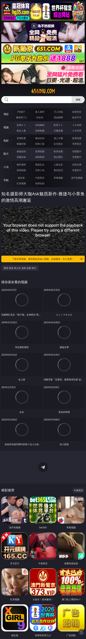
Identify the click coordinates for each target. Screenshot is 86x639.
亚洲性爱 (21, 138)
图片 (6, 154)
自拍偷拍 (39, 125)
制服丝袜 (21, 143)
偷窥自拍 (21, 151)
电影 (6, 140)
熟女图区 (58, 157)
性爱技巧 (76, 170)
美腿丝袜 (21, 157)
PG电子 (21, 111)
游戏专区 (76, 111)
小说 (6, 167)
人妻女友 (58, 164)
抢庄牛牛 (76, 117)
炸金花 (39, 117)
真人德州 (39, 111)
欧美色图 (58, 151)
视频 (6, 127)
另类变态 (76, 143)
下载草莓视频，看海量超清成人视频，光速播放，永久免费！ (47, 259)
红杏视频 (21, 183)
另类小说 (39, 170)
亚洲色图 (39, 151)
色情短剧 (39, 183)
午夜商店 (39, 177)
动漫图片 (76, 151)
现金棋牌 (58, 117)
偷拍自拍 (39, 138)
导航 (6, 180)
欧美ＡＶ (58, 125)
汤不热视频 (77, 177)
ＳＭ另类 (76, 130)
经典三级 (39, 143)
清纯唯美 (39, 157)
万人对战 (58, 111)
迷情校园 (21, 170)
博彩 (6, 114)
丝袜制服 (39, 130)
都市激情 (21, 164)
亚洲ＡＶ (21, 125)
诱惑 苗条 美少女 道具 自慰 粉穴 (20, 268)
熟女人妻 (21, 130)
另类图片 (76, 157)
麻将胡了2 (21, 117)
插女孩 (21, 177)
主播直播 (58, 130)
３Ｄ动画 (76, 125)
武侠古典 (76, 164)
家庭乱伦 (39, 164)
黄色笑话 (58, 170)
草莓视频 (58, 177)
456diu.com (43, 91)
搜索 (78, 99)
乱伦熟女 (58, 143)
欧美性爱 (76, 138)
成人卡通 (58, 138)
